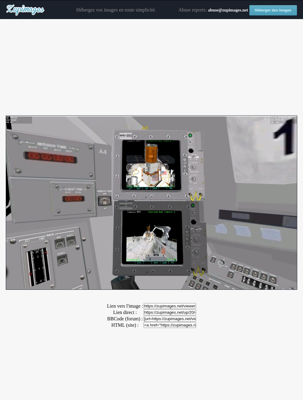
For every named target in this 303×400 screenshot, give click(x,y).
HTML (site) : (124, 325)
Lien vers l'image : (125, 306)
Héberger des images (273, 10)
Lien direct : (125, 312)
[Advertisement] (151, 67)
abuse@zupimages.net (228, 10)
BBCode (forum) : (125, 318)
